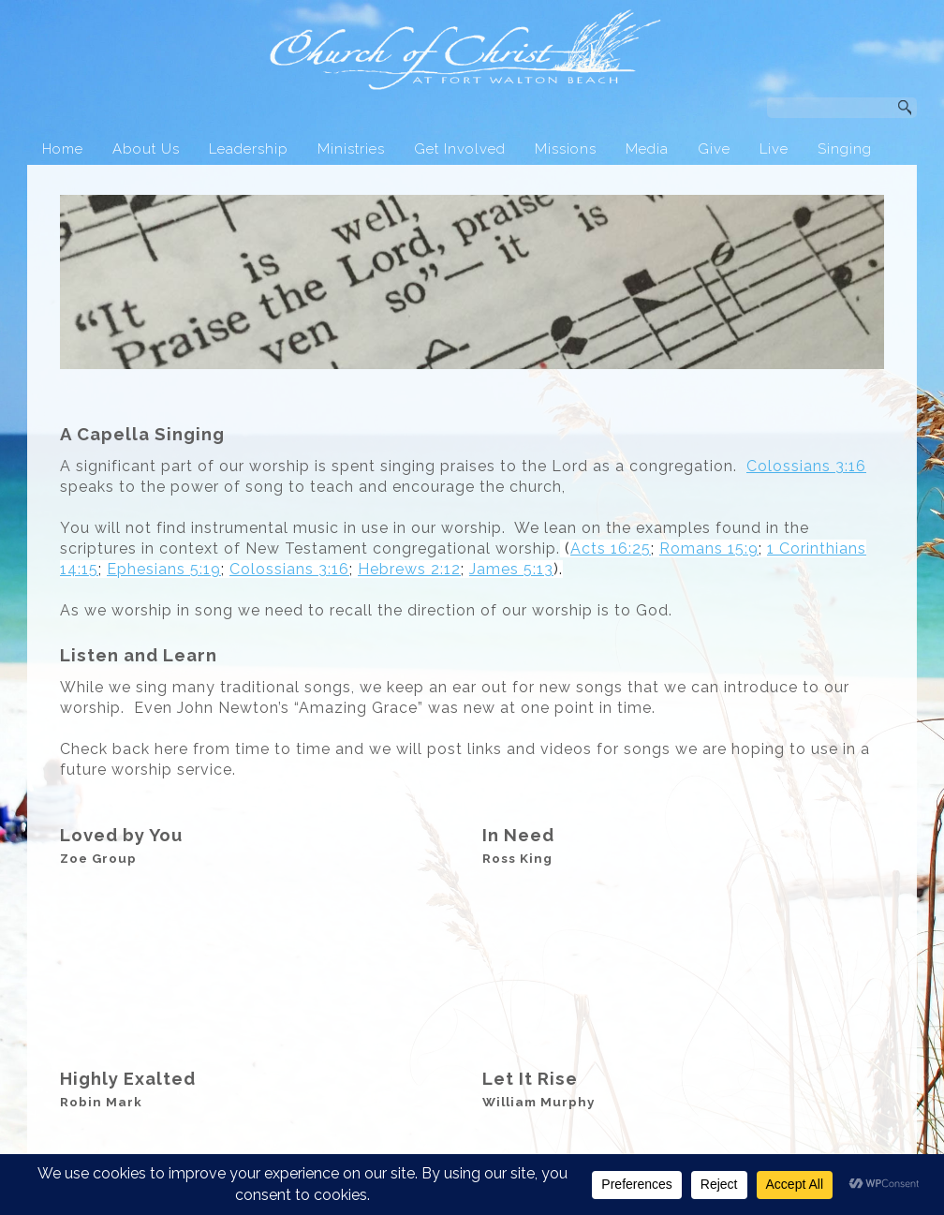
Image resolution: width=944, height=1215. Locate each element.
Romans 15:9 (709, 548)
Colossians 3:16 (806, 466)
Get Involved (460, 149)
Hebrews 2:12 (409, 569)
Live (774, 149)
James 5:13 (511, 569)
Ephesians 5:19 (164, 569)
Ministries (351, 149)
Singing (845, 149)
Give (714, 149)
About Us (146, 149)
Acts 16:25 (610, 548)
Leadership (248, 149)
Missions (566, 149)
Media (647, 149)
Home (62, 149)
